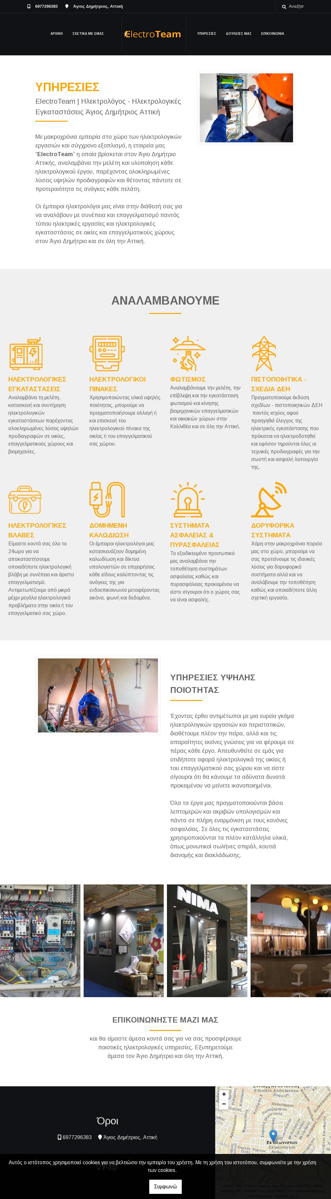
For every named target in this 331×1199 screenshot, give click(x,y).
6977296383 (46, 6)
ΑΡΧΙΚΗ (57, 33)
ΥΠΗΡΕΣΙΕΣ (206, 33)
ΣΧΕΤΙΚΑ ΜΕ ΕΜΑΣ (88, 33)
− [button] (224, 1104)
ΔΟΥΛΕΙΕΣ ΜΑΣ (239, 33)
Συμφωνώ (165, 1186)
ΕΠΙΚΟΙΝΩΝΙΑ (272, 33)
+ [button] (224, 1095)
